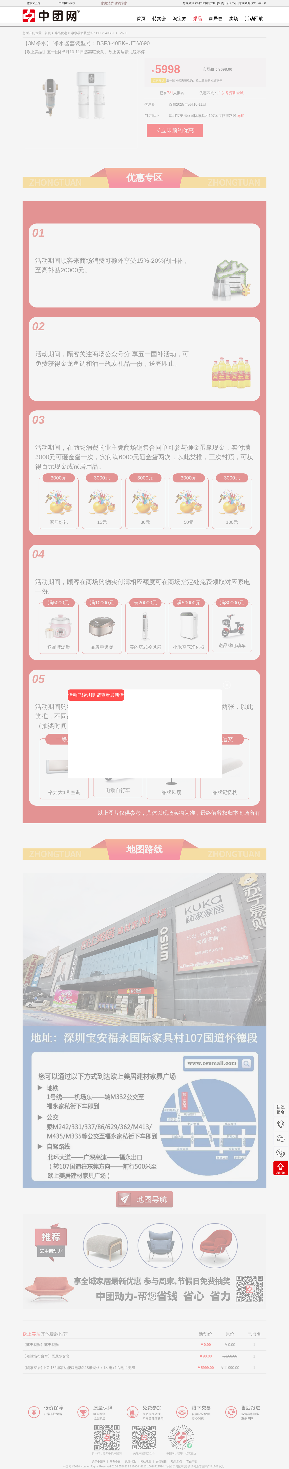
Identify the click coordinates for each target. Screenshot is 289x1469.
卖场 (233, 18)
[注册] (213, 3)
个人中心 (231, 3)
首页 (141, 18)
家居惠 (215, 18)
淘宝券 (179, 18)
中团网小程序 (67, 3)
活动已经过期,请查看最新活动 (96, 697)
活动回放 (254, 18)
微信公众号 (34, 3)
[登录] (220, 3)
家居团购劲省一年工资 (252, 3)
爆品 (197, 18)
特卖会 (159, 18)
